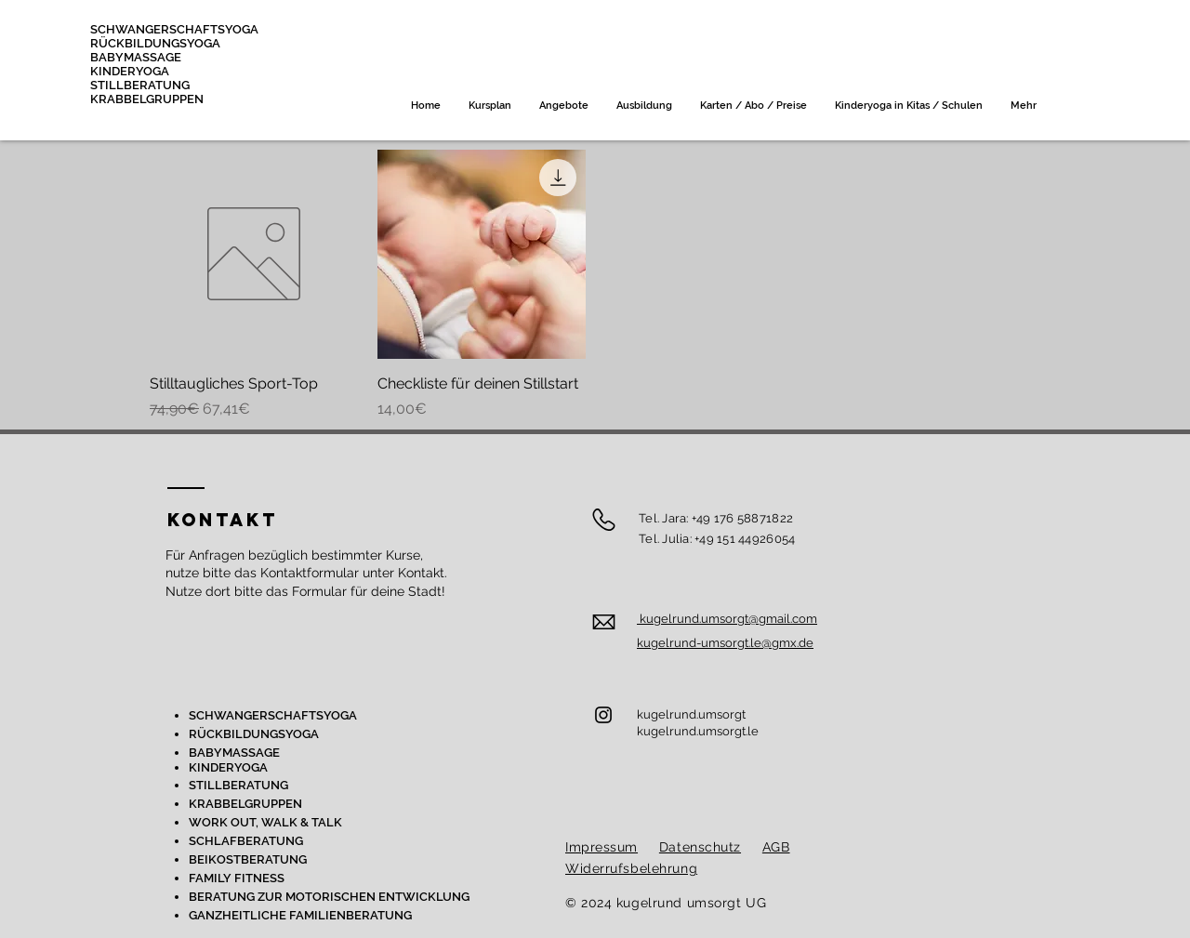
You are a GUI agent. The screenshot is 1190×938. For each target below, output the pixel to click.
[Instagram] (603, 715)
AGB (776, 846)
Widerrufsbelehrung (631, 868)
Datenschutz (700, 846)
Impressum (601, 846)
